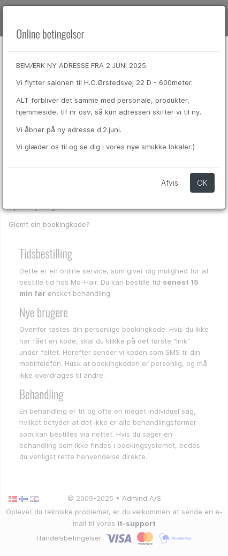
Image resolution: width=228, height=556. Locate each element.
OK (202, 182)
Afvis (169, 182)
